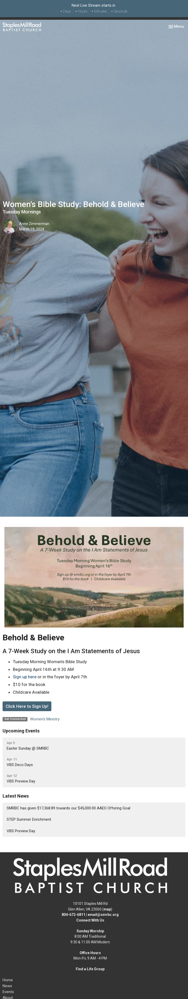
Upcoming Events (21, 730)
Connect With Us (90, 920)
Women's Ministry (45, 719)
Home (8, 980)
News (7, 986)
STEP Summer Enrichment (29, 819)
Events (8, 992)
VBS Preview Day (21, 831)
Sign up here (24, 676)
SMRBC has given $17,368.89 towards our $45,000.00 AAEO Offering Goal (68, 808)
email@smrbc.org (103, 915)
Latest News (16, 796)
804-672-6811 (73, 915)
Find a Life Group (90, 969)
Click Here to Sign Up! (27, 706)
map (107, 909)
